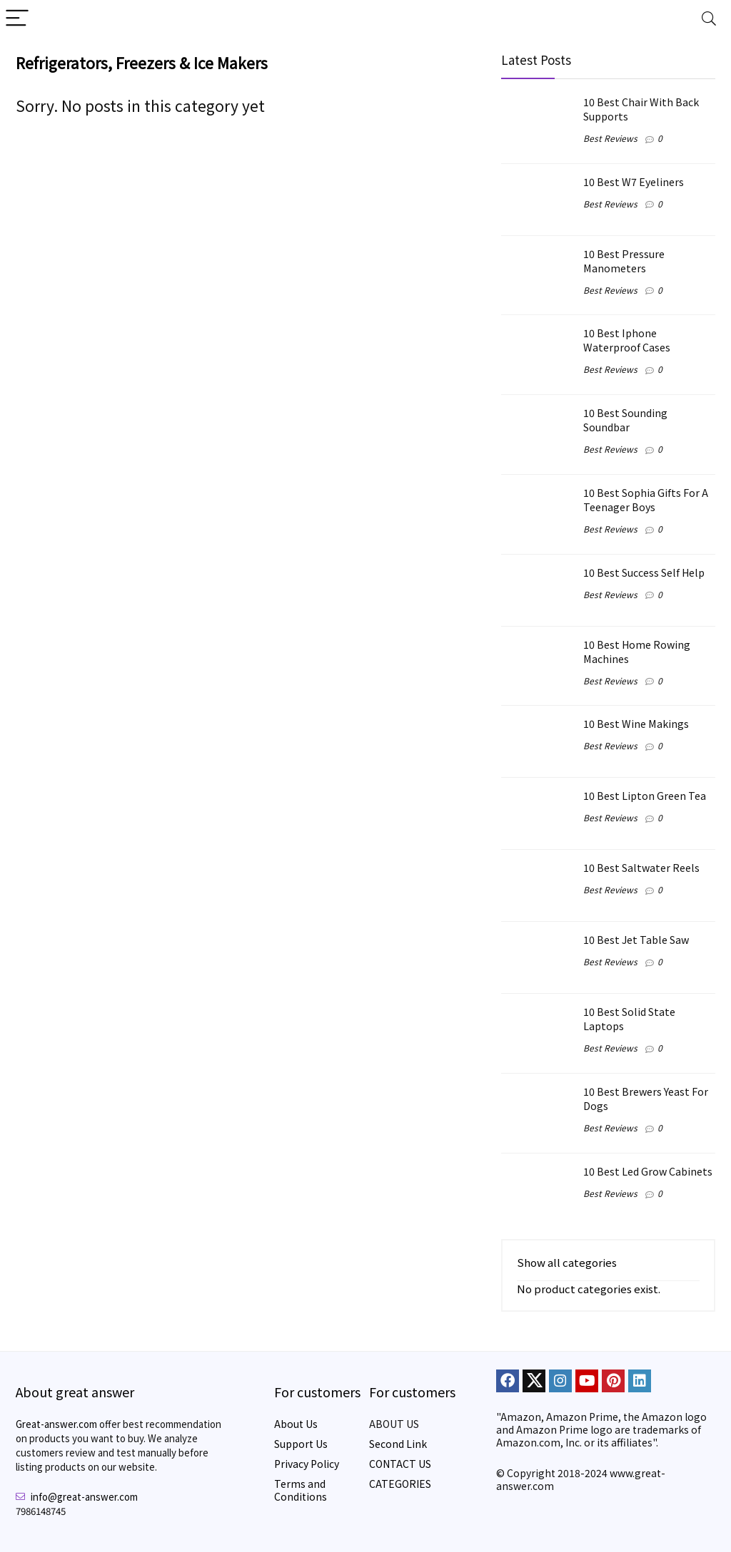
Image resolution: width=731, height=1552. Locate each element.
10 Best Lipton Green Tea (644, 795)
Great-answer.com (56, 1424)
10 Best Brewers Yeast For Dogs (645, 1098)
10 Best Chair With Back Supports (641, 108)
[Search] (709, 19)
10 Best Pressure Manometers (624, 260)
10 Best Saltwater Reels (641, 867)
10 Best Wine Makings (636, 723)
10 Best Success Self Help (644, 572)
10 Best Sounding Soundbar (625, 419)
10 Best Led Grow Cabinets (647, 1170)
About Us (296, 1424)
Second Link (398, 1444)
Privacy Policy (306, 1463)
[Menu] (17, 19)
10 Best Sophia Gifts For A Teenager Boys (645, 499)
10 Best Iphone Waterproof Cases (626, 339)
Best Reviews (610, 138)
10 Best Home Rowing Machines (636, 651)
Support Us (301, 1444)
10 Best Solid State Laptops (629, 1018)
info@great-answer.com (84, 1497)
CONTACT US (400, 1463)
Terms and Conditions (300, 1490)
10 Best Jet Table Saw (636, 939)
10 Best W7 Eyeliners (633, 181)
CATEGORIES (400, 1483)
